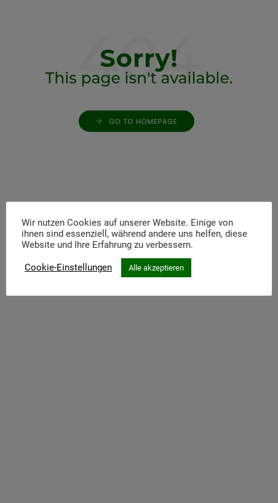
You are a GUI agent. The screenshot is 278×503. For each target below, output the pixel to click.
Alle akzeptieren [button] (156, 267)
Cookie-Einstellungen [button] (68, 267)
